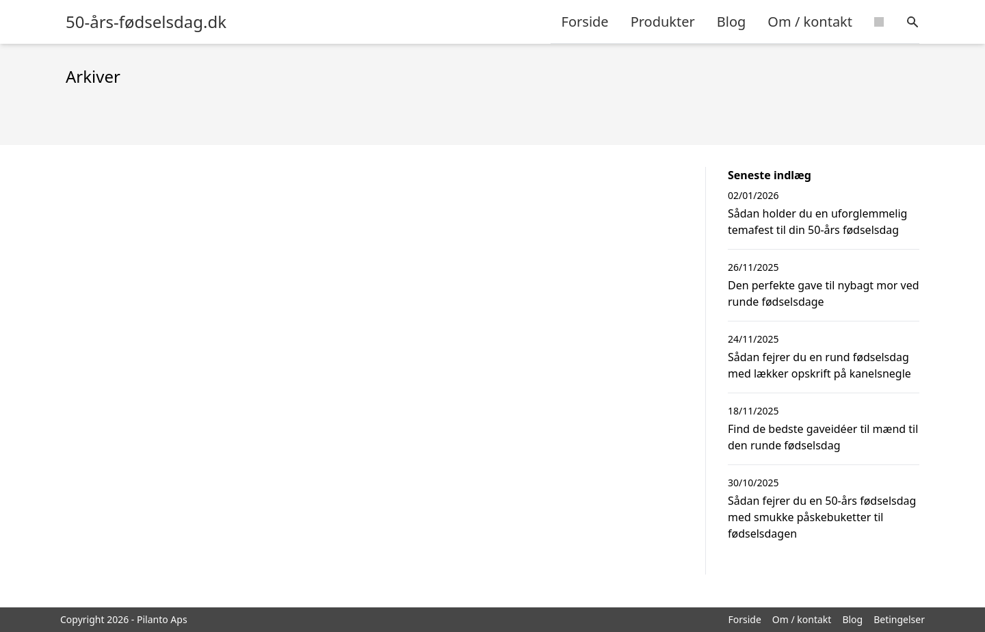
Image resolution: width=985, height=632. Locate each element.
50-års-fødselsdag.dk (146, 22)
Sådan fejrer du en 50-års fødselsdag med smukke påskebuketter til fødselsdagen (822, 517)
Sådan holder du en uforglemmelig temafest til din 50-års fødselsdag (817, 221)
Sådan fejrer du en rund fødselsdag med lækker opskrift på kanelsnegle (819, 365)
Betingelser (899, 619)
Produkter (663, 21)
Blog (731, 21)
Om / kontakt (809, 21)
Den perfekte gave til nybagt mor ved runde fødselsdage (823, 293)
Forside (585, 21)
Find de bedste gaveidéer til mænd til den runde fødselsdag (823, 437)
